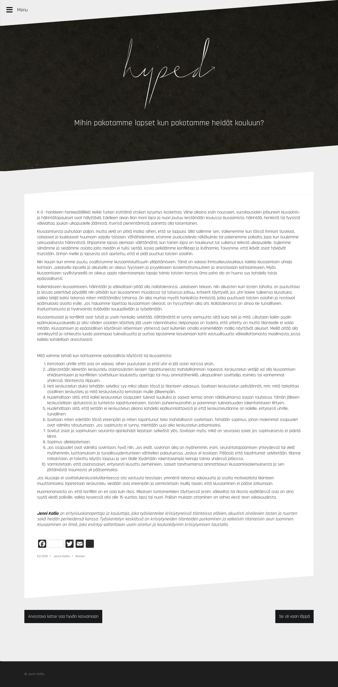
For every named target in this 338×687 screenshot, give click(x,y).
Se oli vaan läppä (294, 616)
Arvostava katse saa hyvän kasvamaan (63, 616)
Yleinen (80, 556)
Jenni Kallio (62, 556)
